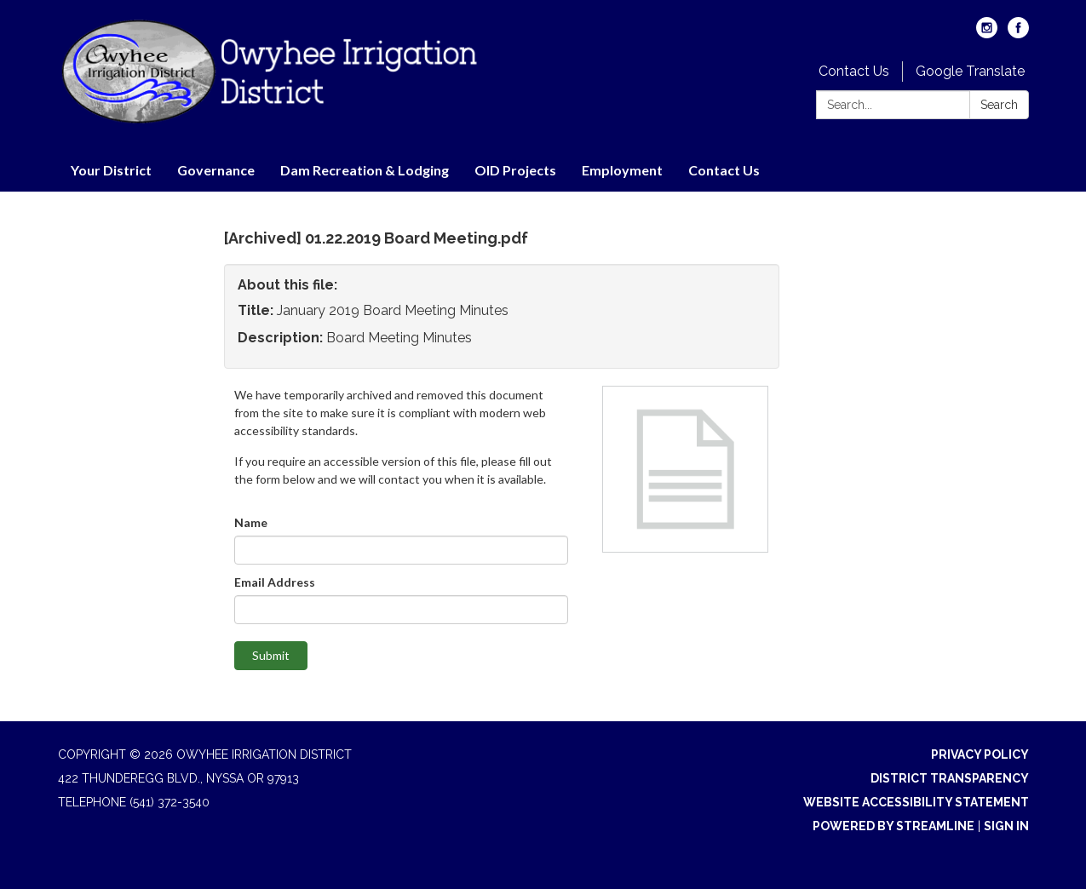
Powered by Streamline (893, 826)
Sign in (1006, 826)
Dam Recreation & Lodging (364, 170)
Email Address (274, 582)
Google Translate (970, 71)
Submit (271, 655)
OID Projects (515, 170)
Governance (216, 170)
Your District (111, 170)
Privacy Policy (980, 754)
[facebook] (1018, 34)
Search (999, 105)
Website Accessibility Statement (916, 802)
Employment (622, 170)
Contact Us (854, 71)
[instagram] (986, 34)
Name (250, 522)
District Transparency (950, 778)
